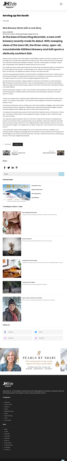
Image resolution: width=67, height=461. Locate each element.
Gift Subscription (36, 193)
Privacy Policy (7, 442)
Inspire (6, 413)
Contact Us (7, 449)
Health (6, 409)
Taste (5, 418)
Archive (6, 431)
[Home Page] (10, 3)
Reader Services (8, 445)
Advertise (6, 438)
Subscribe (6, 434)
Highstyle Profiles (8, 411)
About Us (6, 440)
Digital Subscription (37, 189)
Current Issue (8, 180)
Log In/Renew (35, 197)
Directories (7, 436)
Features (6, 406)
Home (5, 429)
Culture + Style (17, 144)
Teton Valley (7, 420)
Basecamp (7, 402)
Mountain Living (8, 415)
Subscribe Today (36, 185)
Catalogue (7, 447)
